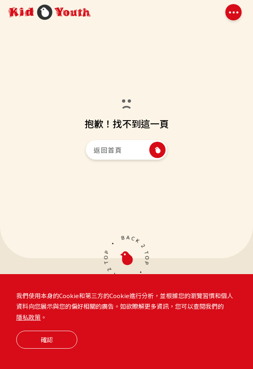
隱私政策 (28, 328)
